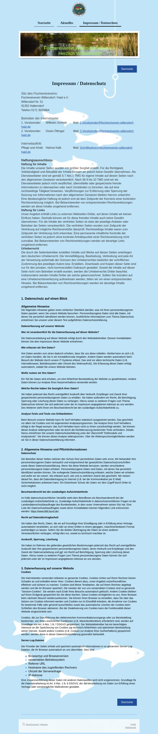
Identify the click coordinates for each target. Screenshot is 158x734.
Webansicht (130, 723)
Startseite (127, 68)
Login (133, 720)
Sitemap (44, 720)
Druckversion (30, 720)
